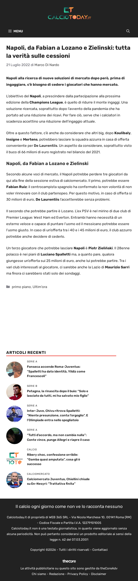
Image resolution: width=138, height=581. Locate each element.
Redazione (56, 574)
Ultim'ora (40, 287)
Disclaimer (98, 574)
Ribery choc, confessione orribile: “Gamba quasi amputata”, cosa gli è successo (53, 459)
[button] (128, 31)
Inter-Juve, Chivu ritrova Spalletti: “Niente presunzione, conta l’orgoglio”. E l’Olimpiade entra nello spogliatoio (57, 415)
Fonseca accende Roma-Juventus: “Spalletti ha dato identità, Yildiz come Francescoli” (56, 371)
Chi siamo (39, 574)
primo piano (21, 287)
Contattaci (100, 550)
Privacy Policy (77, 574)
